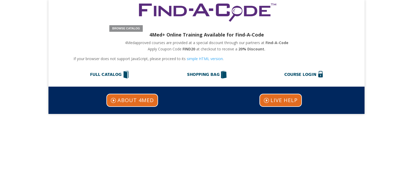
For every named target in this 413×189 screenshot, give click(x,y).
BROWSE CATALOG (126, 28)
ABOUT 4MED (135, 100)
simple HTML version (205, 58)
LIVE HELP (284, 100)
